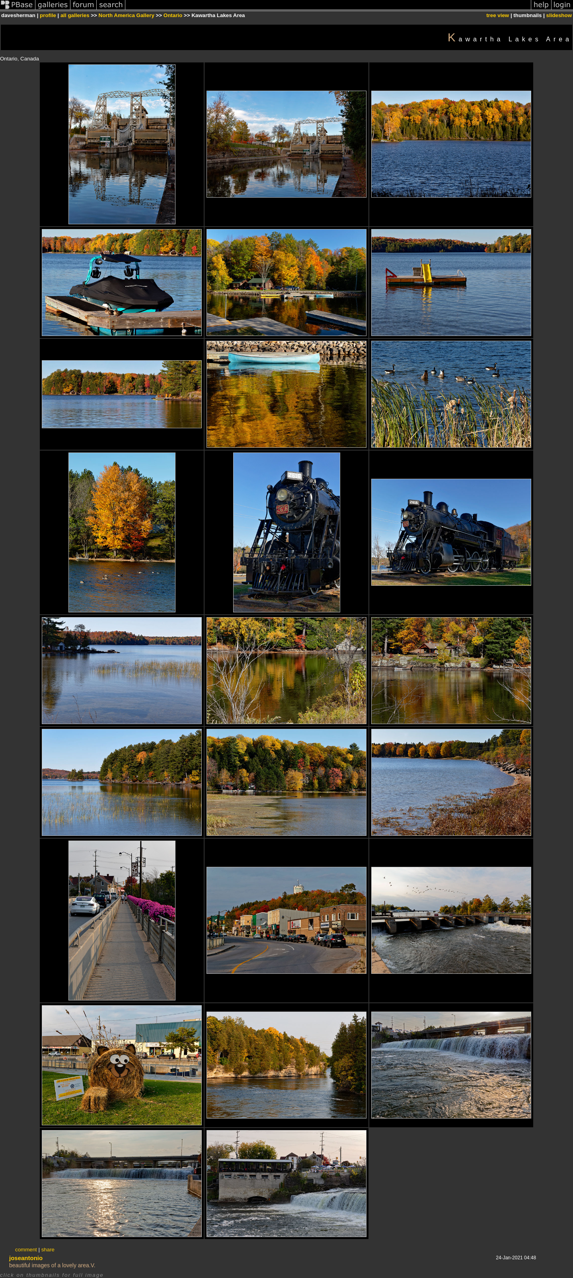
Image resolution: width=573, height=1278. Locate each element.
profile (48, 15)
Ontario (173, 15)
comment (26, 1250)
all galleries (75, 15)
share (48, 1250)
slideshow (559, 15)
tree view (497, 15)
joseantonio (26, 1258)
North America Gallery (126, 15)
